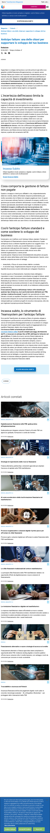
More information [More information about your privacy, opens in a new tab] (10, 829)
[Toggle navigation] (47, 7)
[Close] (47, 804)
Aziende (3, 59)
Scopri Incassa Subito (10, 177)
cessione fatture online (9, 332)
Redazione (4, 47)
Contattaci (34, 6)
